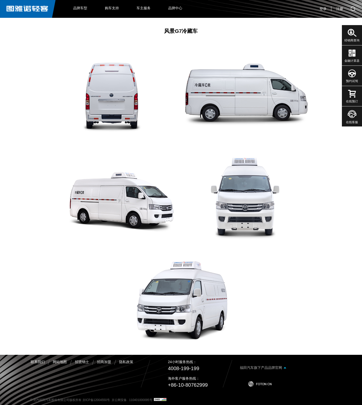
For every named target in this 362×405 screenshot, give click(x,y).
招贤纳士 (82, 362)
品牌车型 (80, 8)
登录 (323, 9)
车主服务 (144, 8)
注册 (339, 9)
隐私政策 (126, 362)
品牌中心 (175, 8)
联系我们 (38, 362)
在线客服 (352, 122)
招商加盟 (104, 362)
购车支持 (112, 8)
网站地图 (60, 362)
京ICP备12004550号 (96, 400)
